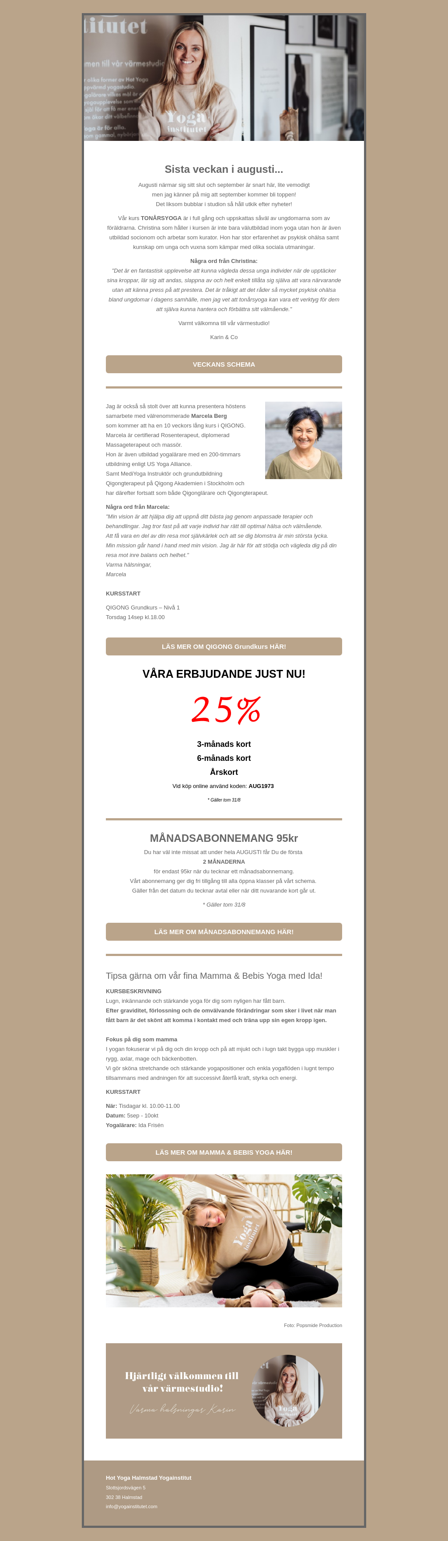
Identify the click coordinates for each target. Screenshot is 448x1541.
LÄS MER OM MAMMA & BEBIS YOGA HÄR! (224, 1152)
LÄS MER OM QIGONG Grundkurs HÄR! (224, 646)
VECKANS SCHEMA (224, 364)
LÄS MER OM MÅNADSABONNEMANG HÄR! (224, 931)
